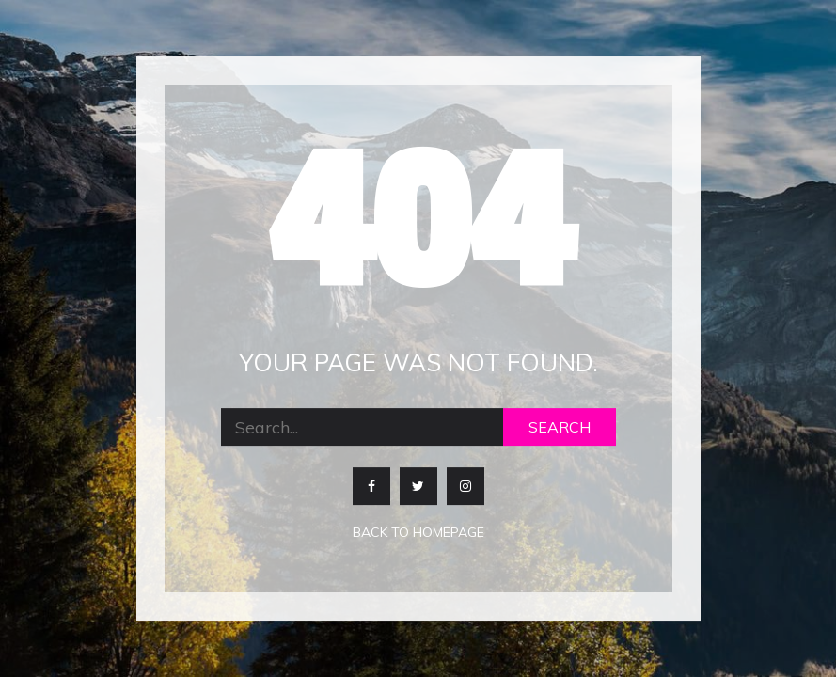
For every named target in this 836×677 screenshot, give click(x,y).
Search (559, 427)
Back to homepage (418, 533)
